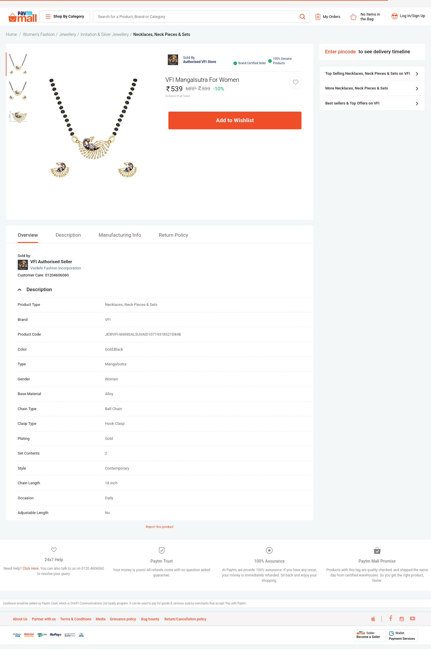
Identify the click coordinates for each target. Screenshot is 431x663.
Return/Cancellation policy (184, 619)
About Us (20, 619)
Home (11, 34)
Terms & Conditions (76, 619)
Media (100, 619)
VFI (108, 319)
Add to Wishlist (235, 120)
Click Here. (31, 568)
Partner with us (44, 619)
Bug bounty (149, 619)
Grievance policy (123, 619)
